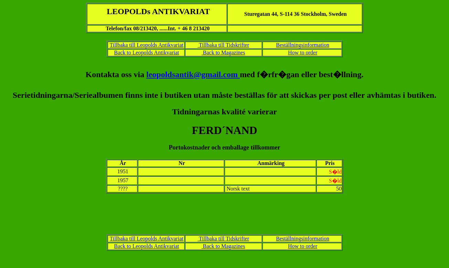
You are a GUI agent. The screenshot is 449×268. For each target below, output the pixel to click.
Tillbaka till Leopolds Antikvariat (146, 45)
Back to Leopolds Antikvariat (146, 52)
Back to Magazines (223, 52)
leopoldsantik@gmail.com (193, 74)
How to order (302, 52)
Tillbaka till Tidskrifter (223, 45)
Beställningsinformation (302, 45)
